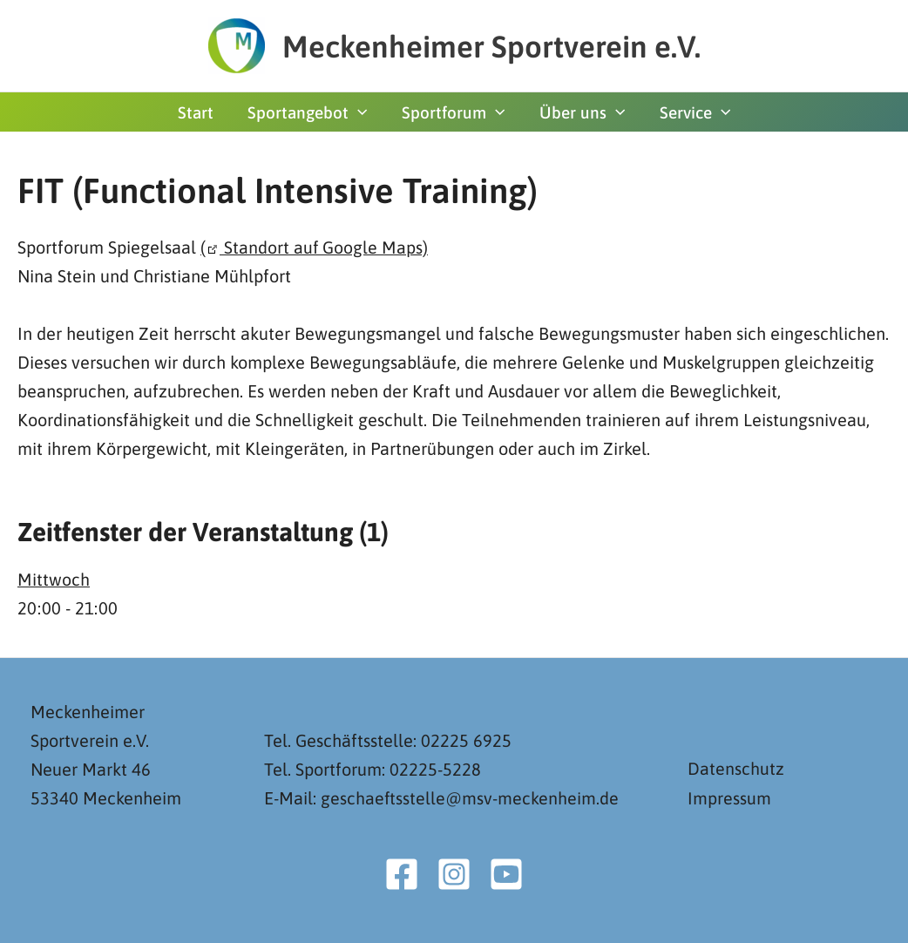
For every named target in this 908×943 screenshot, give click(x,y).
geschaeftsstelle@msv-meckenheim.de (470, 798)
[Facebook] (401, 873)
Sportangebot (309, 112)
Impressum (729, 798)
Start (198, 112)
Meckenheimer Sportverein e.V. (491, 46)
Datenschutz (736, 769)
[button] (359, 112)
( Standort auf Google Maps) (314, 247)
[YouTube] (506, 873)
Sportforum (453, 112)
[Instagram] (454, 873)
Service (692, 112)
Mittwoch (53, 578)
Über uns (581, 112)
